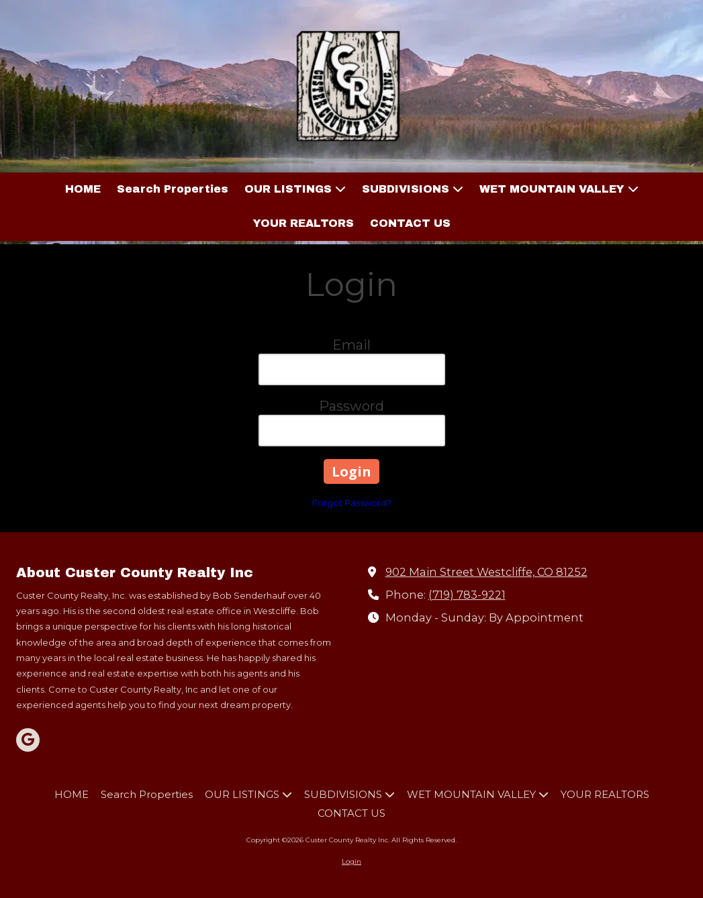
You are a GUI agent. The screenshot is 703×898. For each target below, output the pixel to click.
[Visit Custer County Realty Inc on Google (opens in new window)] (28, 740)
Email (351, 345)
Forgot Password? (351, 502)
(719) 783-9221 (467, 594)
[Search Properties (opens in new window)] (172, 189)
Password (351, 406)
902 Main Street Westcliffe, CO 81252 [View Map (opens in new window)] (486, 572)
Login (351, 861)
